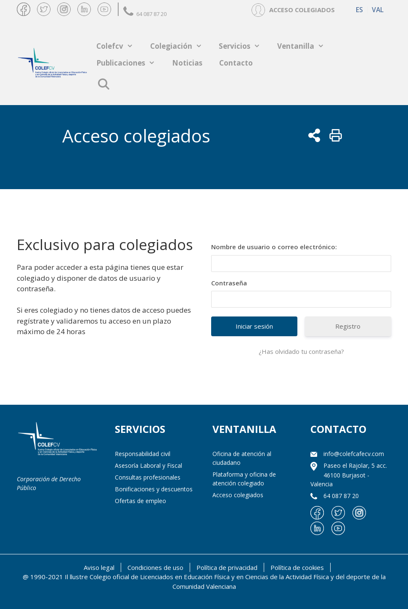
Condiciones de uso (155, 567)
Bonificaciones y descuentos (154, 489)
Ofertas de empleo (140, 501)
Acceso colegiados (237, 495)
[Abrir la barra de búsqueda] (103, 84)
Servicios (244, 46)
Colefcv (119, 46)
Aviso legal (99, 567)
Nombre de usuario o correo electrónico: (274, 247)
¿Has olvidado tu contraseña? (301, 351)
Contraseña (229, 283)
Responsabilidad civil (142, 454)
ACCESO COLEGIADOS (302, 9)
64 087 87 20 (145, 14)
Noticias (187, 63)
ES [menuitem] (359, 10)
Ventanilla (305, 46)
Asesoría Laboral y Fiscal (148, 465)
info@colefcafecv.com (353, 454)
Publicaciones (130, 63)
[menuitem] (359, 9)
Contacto (236, 63)
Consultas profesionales (147, 477)
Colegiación (180, 46)
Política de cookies (297, 567)
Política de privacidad (226, 567)
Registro (347, 326)
